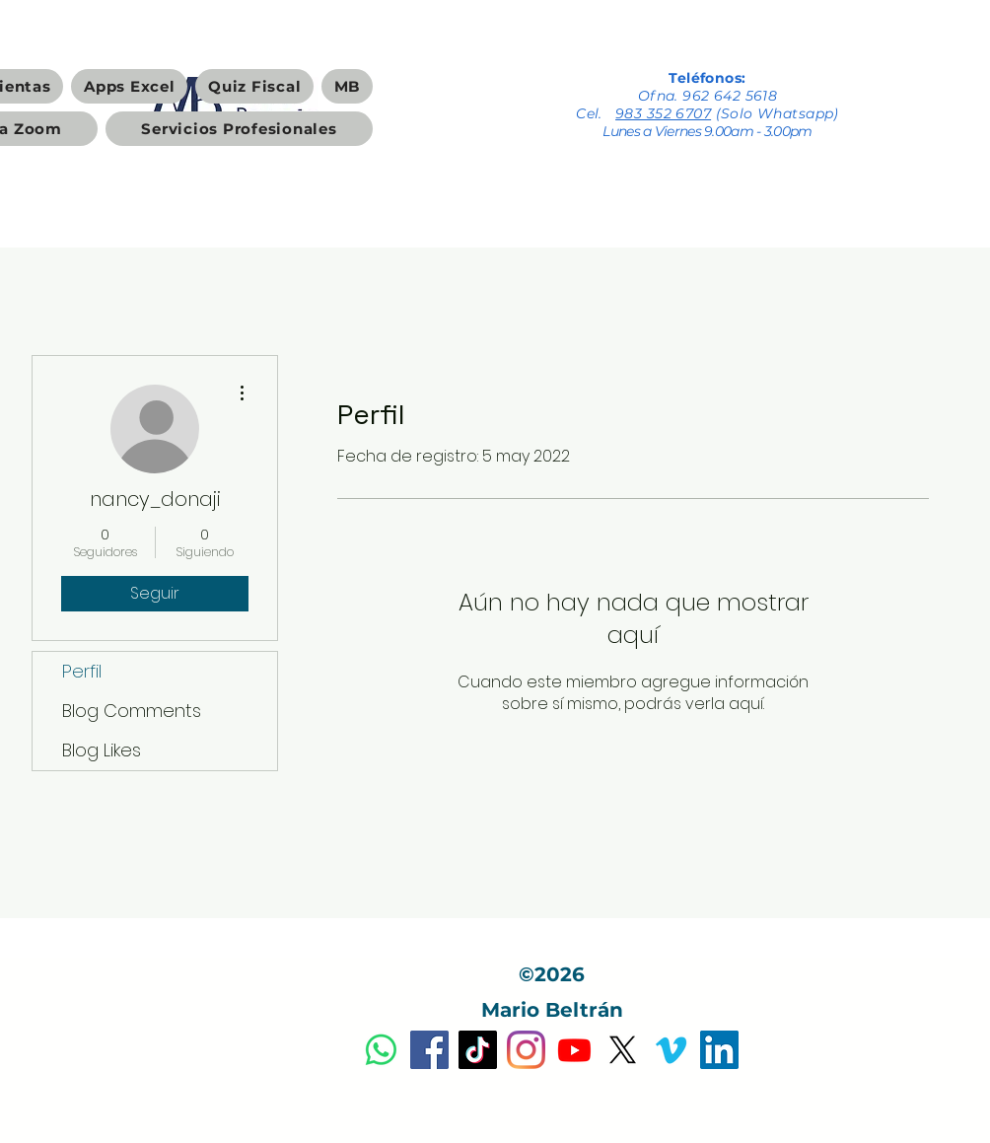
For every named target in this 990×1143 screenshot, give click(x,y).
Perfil (82, 671)
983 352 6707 (663, 113)
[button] (129, 86)
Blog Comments (131, 710)
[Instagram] (526, 1050)
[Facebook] (429, 1050)
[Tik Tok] (478, 1050)
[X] (622, 1050)
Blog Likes (101, 750)
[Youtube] (574, 1050)
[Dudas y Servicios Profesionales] (381, 1050)
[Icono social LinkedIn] (719, 1050)
